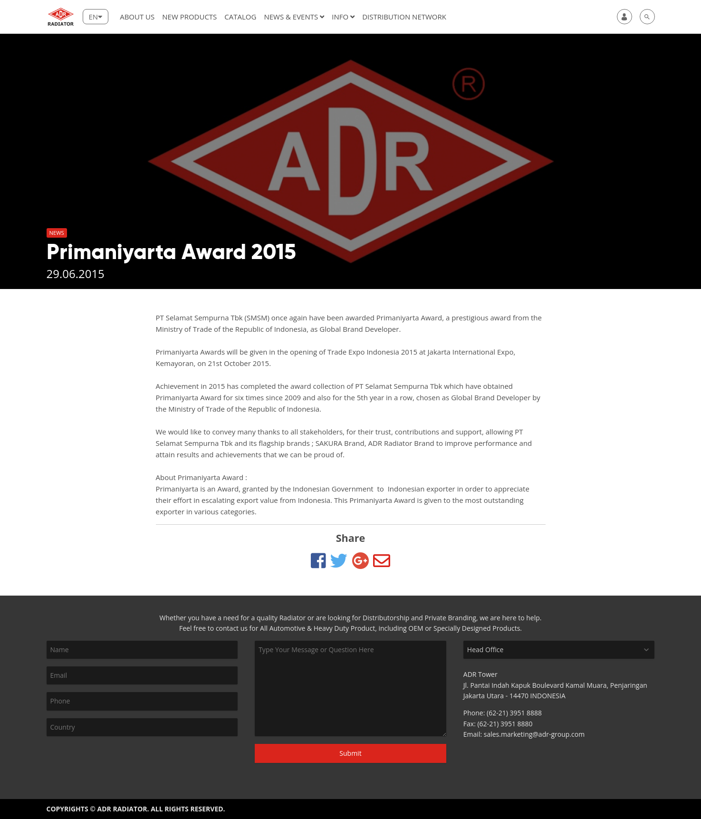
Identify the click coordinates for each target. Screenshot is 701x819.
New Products (189, 16)
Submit (350, 753)
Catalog (240, 16)
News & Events (294, 16)
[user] (624, 16)
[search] (647, 16)
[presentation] (97, 754)
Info (343, 16)
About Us (137, 16)
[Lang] (96, 16)
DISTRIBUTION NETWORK (404, 16)
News (56, 232)
